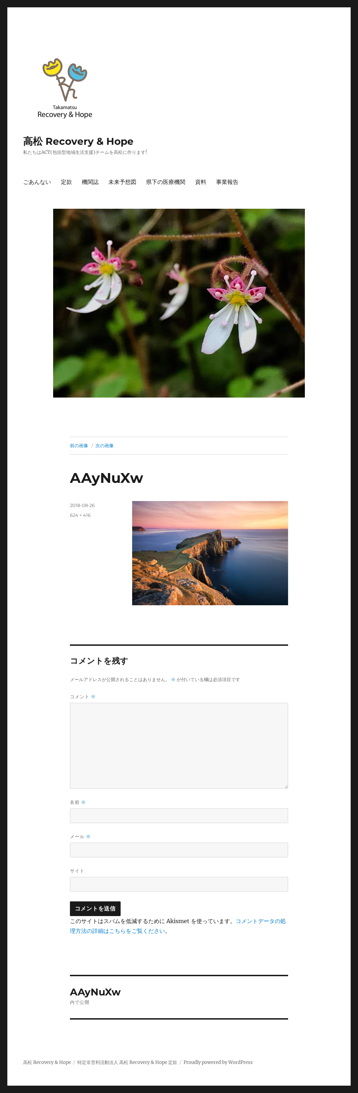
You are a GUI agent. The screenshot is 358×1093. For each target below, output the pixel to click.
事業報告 (227, 182)
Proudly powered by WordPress (218, 1062)
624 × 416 (80, 515)
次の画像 (104, 445)
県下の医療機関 (165, 182)
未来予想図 (122, 182)
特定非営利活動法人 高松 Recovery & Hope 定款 (127, 1062)
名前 (78, 802)
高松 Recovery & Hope (78, 141)
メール (80, 837)
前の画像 (79, 445)
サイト (77, 870)
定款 (66, 182)
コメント (83, 697)
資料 (200, 182)
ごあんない (37, 182)
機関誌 (90, 182)
